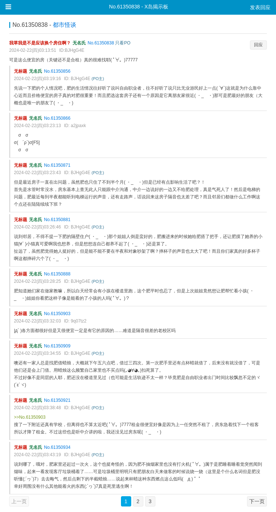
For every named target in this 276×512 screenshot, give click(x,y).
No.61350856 (57, 71)
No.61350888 (57, 274)
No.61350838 (101, 43)
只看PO (122, 43)
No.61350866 (57, 118)
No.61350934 (57, 447)
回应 (258, 44)
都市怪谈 (64, 25)
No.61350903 (57, 313)
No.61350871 (57, 165)
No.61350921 (57, 400)
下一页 (257, 501)
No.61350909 (57, 346)
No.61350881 (57, 219)
